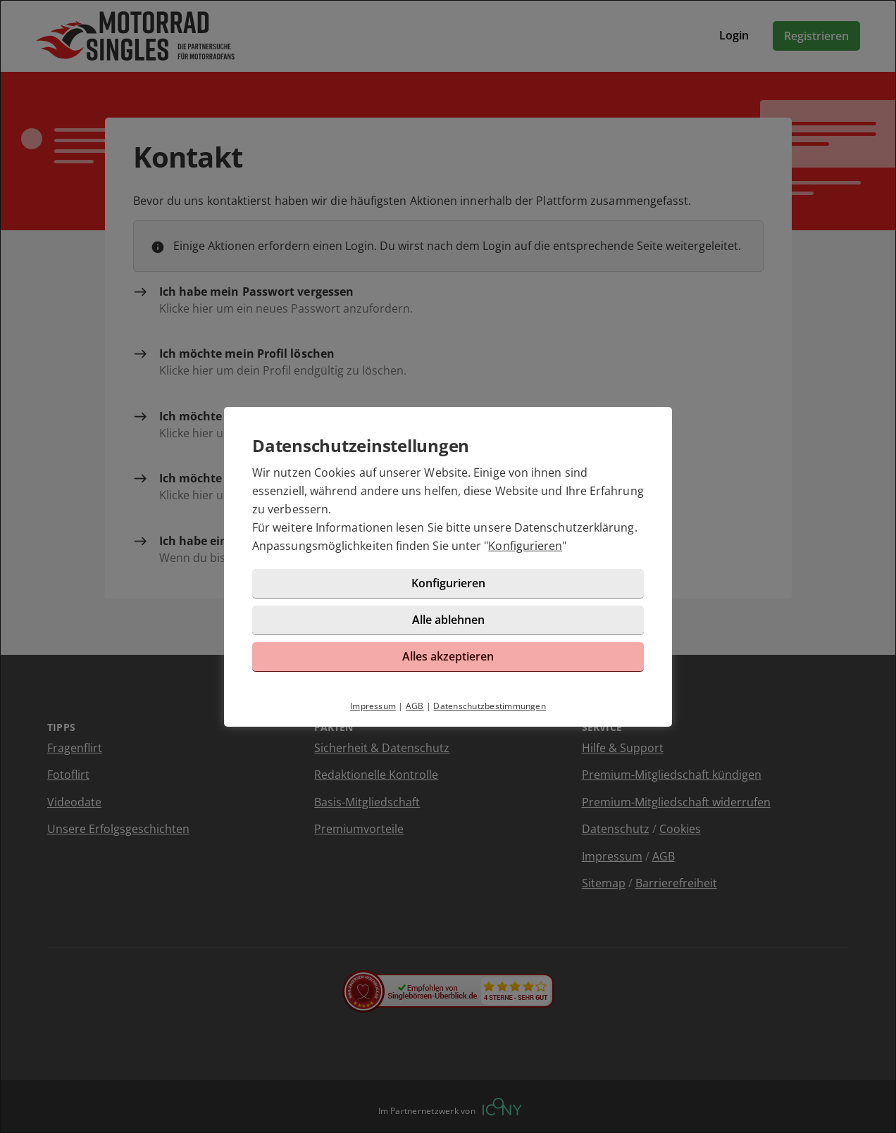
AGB (415, 706)
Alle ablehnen (448, 619)
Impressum (373, 706)
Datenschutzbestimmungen (489, 706)
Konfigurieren (525, 545)
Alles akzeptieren (448, 656)
